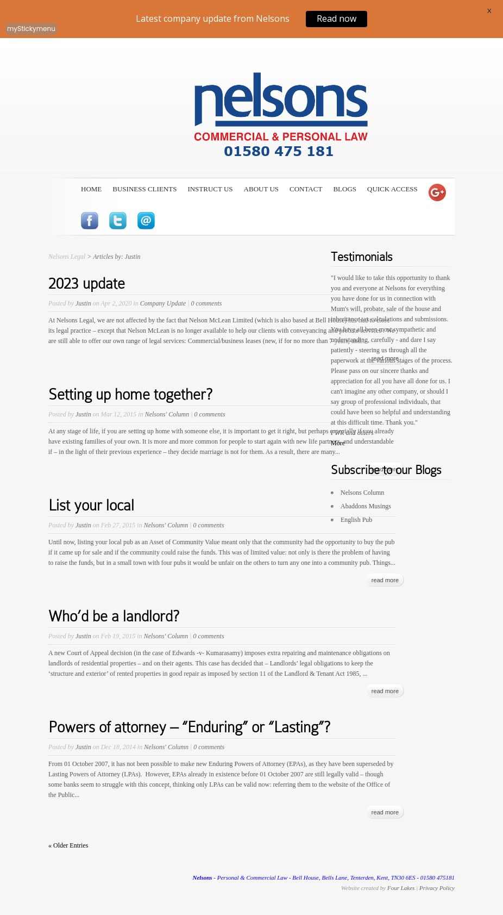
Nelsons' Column (167, 414)
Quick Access (392, 189)
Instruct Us (209, 189)
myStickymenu (31, 28)
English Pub (356, 520)
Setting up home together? (130, 394)
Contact (306, 189)
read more (385, 580)
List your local (91, 505)
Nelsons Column (362, 492)
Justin (83, 303)
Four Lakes (400, 888)
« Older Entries (68, 845)
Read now (336, 18)
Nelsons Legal (66, 256)
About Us (261, 189)
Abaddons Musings (366, 506)
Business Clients (144, 189)
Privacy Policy (437, 888)
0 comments (206, 303)
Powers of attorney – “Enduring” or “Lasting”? (189, 727)
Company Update (163, 303)
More (338, 443)
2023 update (86, 283)
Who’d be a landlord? (113, 616)
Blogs (344, 189)
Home (91, 189)
